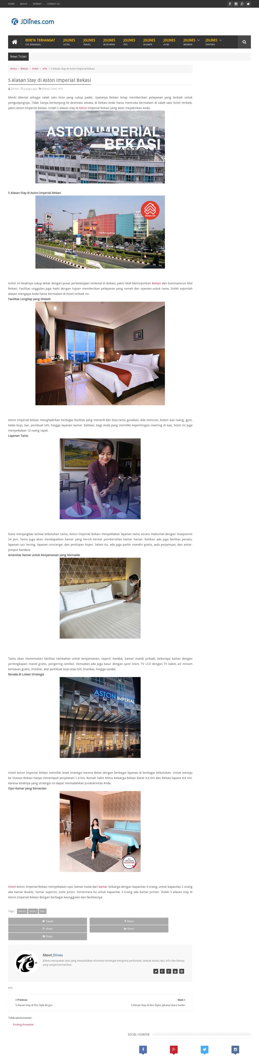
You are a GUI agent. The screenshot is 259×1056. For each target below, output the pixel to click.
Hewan (54, 1037)
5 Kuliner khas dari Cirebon (214, 789)
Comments (238, 695)
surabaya (234, 750)
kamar (104, 896)
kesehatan (200, 743)
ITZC (149, 1037)
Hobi (85, 1037)
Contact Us (53, 4)
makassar (215, 743)
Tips (115, 1037)
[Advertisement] (177, 21)
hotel (35, 67)
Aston (141, 107)
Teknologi (132, 1037)
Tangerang (237, 729)
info (44, 67)
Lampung (238, 722)
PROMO (164, 1037)
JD (249, 1049)
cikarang (210, 736)
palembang (186, 750)
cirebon (222, 736)
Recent (190, 695)
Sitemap (37, 4)
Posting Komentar (23, 1018)
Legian (183, 729)
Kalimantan (206, 722)
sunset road (218, 750)
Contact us (240, 1037)
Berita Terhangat (40, 40)
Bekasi (24, 67)
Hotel (12, 896)
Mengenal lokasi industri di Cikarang (221, 807)
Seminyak (221, 729)
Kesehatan (35, 1037)
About (23, 4)
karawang (185, 743)
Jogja (194, 722)
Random (214, 695)
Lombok (195, 729)
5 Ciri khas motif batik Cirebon (217, 770)
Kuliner (16, 1037)
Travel (100, 1037)
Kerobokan (223, 722)
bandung (184, 736)
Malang (208, 729)
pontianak (202, 750)
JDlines (69, 40)
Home (11, 4)
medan (229, 743)
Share (55, 930)
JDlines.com (41, 1049)
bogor (197, 736)
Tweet (23, 930)
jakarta (235, 736)
